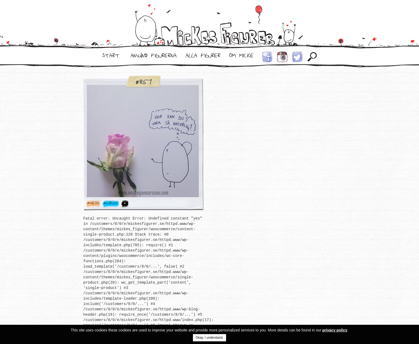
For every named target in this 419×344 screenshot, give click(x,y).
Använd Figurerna (153, 57)
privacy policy (334, 330)
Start (110, 57)
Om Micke (241, 57)
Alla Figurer (202, 57)
